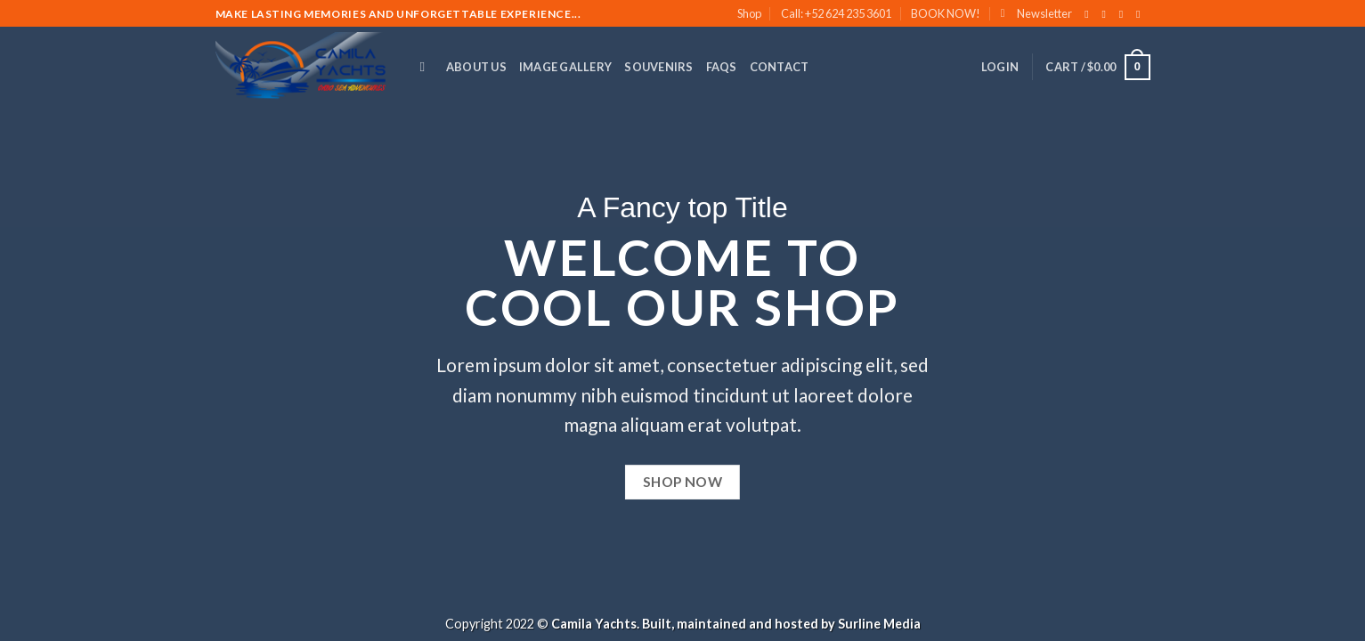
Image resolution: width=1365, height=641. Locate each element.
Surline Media (879, 623)
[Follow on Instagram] (1107, 14)
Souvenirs (658, 67)
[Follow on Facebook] (1090, 14)
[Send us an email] (1141, 14)
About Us (476, 67)
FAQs (721, 67)
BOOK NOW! (945, 13)
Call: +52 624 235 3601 (836, 13)
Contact (779, 67)
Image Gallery (565, 67)
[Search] (427, 67)
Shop (749, 13)
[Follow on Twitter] (1124, 14)
